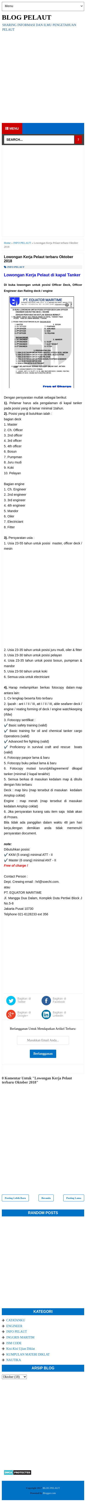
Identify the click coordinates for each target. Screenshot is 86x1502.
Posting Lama (73, 1198)
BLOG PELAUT (26, 17)
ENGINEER (14, 1326)
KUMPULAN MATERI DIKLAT (28, 1354)
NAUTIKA (13, 1360)
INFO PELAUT (16, 267)
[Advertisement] (43, 77)
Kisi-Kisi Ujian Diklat (20, 1348)
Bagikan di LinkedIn (59, 1014)
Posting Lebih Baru (15, 1198)
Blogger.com (49, 1493)
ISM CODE (14, 1343)
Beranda (46, 1198)
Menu (12, 128)
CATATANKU (15, 1320)
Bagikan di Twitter (24, 1000)
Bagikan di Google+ (24, 1014)
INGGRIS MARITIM (20, 1337)
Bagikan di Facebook (59, 1000)
